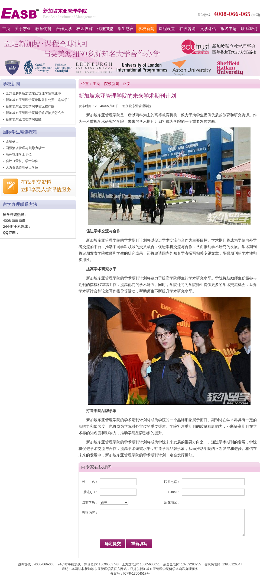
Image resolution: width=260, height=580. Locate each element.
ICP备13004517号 (136, 573)
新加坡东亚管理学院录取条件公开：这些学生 (38, 100)
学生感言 (126, 29)
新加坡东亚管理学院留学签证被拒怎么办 (35, 113)
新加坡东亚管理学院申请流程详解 (30, 106)
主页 (6, 29)
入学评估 (208, 29)
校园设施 (84, 29)
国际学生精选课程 (20, 132)
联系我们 (249, 29)
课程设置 (167, 29)
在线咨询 (187, 29)
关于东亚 (23, 29)
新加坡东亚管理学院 (20, 13)
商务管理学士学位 (19, 154)
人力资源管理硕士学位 (22, 167)
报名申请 (228, 29)
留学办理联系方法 (20, 204)
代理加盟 (105, 29)
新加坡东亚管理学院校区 (23, 119)
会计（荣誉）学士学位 (22, 161)
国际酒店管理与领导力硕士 (25, 148)
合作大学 (64, 29)
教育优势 (43, 29)
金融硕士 (12, 141)
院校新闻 (111, 84)
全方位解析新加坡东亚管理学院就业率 (33, 93)
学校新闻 (146, 29)
